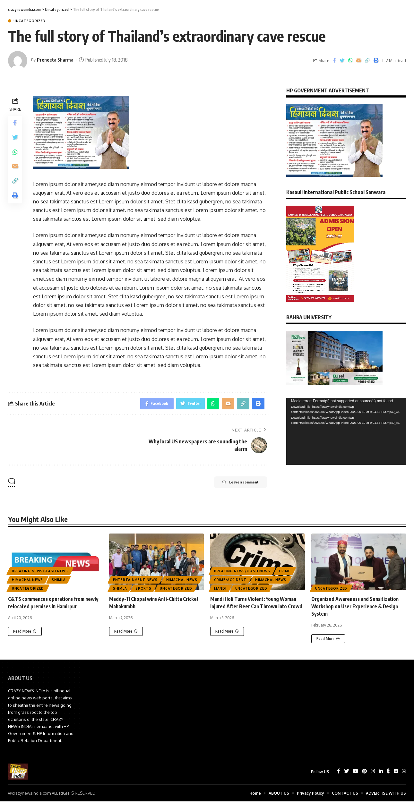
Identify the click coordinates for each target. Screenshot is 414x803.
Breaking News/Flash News (40, 572)
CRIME (284, 572)
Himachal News (27, 581)
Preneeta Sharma (56, 60)
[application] (346, 426)
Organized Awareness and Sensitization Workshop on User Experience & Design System (357, 607)
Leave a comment (234, 484)
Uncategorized (29, 20)
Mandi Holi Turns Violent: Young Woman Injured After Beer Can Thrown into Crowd (255, 607)
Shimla (58, 581)
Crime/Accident (230, 581)
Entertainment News (135, 581)
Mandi (220, 590)
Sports (143, 590)
